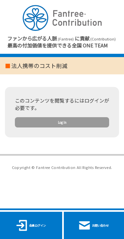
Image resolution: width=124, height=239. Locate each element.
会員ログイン (31, 225)
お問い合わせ (93, 225)
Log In (62, 131)
